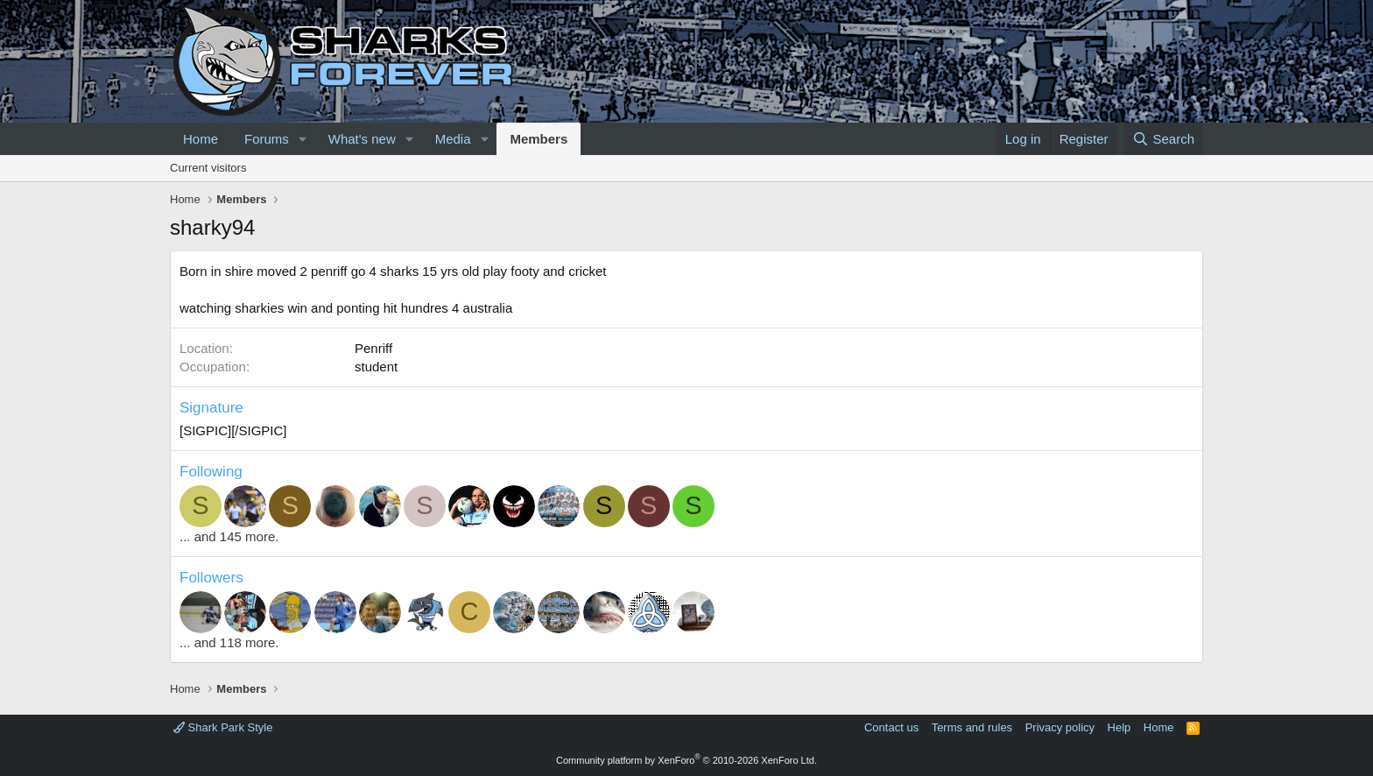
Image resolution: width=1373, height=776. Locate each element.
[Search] (1163, 139)
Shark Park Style (222, 727)
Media (453, 138)
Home (200, 138)
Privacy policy (1060, 727)
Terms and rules (972, 727)
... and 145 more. (229, 536)
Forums (266, 138)
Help (1119, 727)
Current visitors (208, 167)
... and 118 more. (229, 642)
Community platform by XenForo (686, 760)
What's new (362, 138)
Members (538, 138)
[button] (303, 139)
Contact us (891, 727)
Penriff (373, 348)
